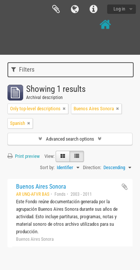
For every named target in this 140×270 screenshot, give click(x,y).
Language (74, 9)
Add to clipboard (124, 186)
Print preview (23, 156)
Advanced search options (70, 139)
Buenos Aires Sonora (41, 186)
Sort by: (47, 167)
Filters (22, 69)
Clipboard (56, 9)
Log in (119, 9)
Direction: (92, 167)
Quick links (93, 9)
